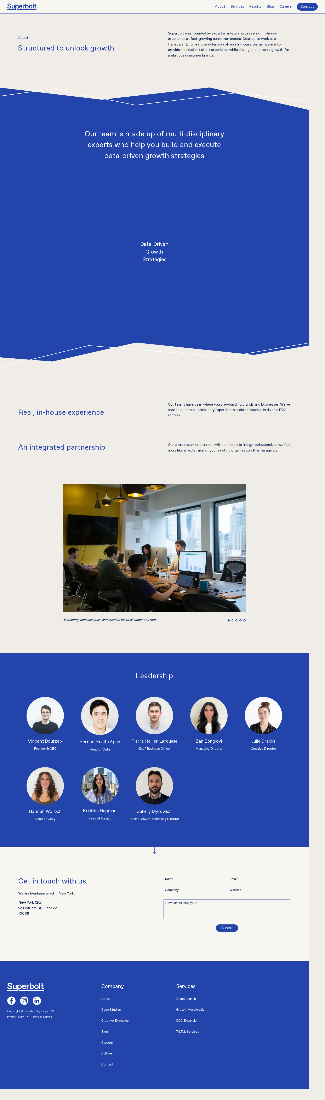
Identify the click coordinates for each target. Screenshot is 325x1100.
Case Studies (111, 1020)
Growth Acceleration (191, 1020)
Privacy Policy (15, 1027)
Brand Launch (186, 1009)
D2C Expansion (187, 1031)
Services (237, 7)
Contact (307, 7)
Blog (270, 7)
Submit (239, 938)
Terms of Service (41, 1027)
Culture (106, 1064)
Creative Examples (115, 1031)
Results (255, 7)
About (220, 7)
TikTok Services (187, 1042)
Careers (285, 7)
